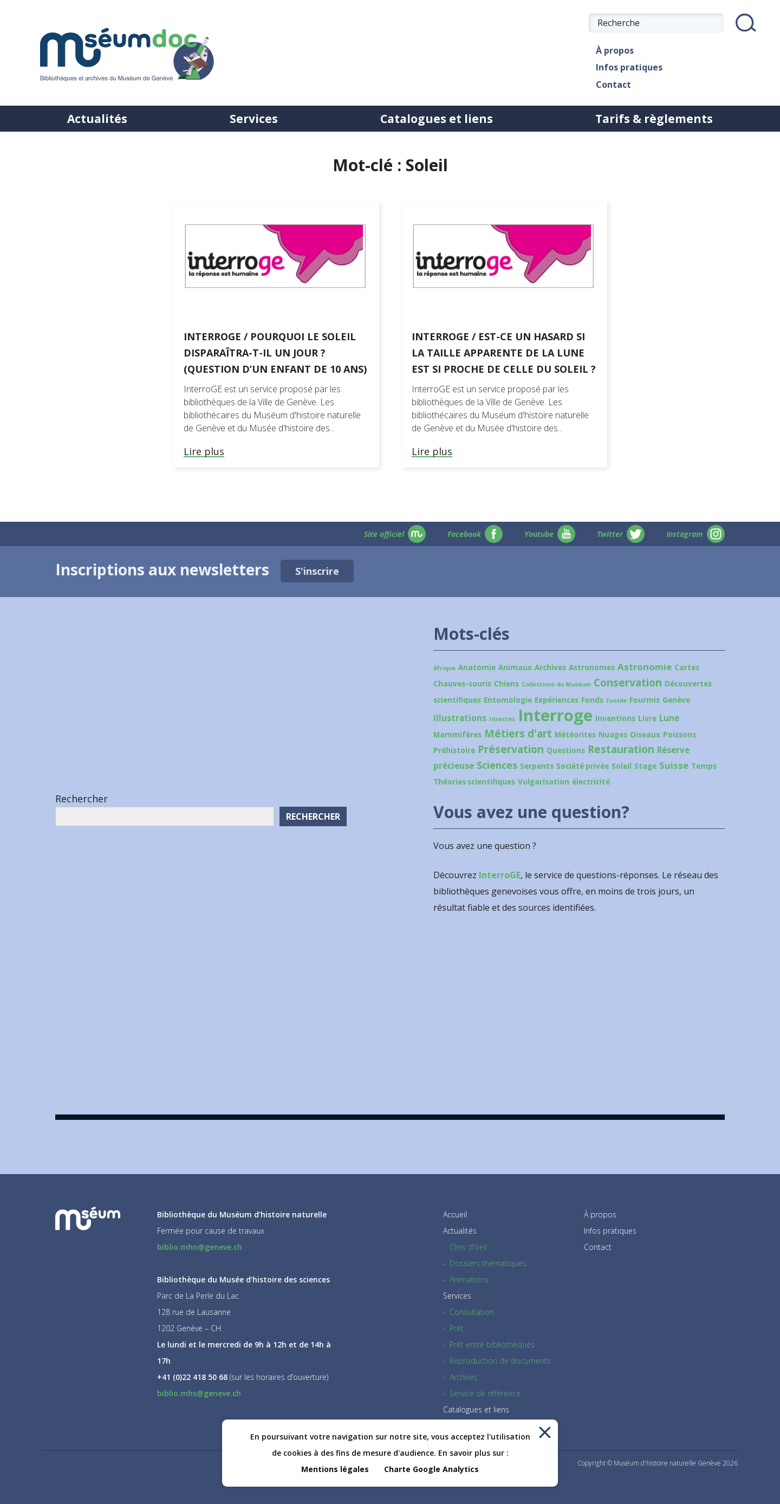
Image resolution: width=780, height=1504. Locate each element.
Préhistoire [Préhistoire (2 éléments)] (454, 750)
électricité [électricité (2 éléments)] (591, 782)
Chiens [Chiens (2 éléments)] (506, 684)
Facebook (475, 534)
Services (254, 118)
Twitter (621, 534)
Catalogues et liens (436, 118)
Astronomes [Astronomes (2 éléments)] (592, 667)
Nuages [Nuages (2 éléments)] (613, 735)
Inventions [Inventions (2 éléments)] (615, 718)
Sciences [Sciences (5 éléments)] (497, 765)
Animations (469, 1279)
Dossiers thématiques (488, 1263)
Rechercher (81, 798)
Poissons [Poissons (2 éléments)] (679, 735)
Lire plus (204, 451)
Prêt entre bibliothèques (492, 1344)
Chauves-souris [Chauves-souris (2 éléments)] (462, 684)
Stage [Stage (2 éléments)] (645, 766)
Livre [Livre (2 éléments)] (647, 718)
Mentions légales (335, 1469)
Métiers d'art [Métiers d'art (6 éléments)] (518, 734)
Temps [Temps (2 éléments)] (704, 766)
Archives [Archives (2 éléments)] (550, 667)
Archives (464, 1377)
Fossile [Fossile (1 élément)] (616, 700)
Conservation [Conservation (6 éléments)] (628, 683)
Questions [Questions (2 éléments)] (566, 750)
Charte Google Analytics (431, 1469)
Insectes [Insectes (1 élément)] (502, 719)
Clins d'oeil (468, 1247)
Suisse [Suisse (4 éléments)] (673, 765)
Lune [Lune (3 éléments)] (669, 717)
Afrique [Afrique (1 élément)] (444, 668)
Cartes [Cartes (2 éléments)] (686, 667)
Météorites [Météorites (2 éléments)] (575, 735)
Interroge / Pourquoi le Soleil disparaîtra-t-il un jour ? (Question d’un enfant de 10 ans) (275, 352)
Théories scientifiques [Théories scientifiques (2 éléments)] (474, 782)
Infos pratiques (625, 67)
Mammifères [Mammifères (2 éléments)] (457, 735)
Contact (609, 85)
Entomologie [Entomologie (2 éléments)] (508, 700)
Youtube (549, 534)
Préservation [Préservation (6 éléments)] (511, 749)
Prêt (457, 1328)
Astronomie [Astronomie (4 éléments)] (645, 666)
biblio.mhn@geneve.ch (199, 1247)
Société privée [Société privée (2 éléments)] (582, 766)
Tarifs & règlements (654, 118)
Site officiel (395, 534)
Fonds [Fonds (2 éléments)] (592, 700)
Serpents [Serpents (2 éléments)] (537, 766)
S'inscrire (317, 571)
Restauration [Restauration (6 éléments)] (621, 749)
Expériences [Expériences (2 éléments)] (556, 700)
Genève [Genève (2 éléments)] (676, 700)
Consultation (472, 1312)
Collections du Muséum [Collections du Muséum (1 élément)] (556, 684)
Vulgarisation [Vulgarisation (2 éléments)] (543, 782)
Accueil (455, 1214)
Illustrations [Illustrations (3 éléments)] (459, 717)
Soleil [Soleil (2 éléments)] (622, 766)
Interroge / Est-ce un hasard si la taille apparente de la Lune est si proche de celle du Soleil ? (504, 352)
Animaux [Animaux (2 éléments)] (515, 667)
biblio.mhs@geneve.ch (199, 1393)
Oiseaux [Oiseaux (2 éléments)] (645, 735)
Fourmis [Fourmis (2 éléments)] (644, 700)
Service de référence (485, 1393)
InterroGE (500, 875)
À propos (611, 51)
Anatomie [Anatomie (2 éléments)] (477, 667)
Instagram (695, 534)
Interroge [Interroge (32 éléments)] (555, 715)
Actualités (97, 118)
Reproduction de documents (500, 1361)
